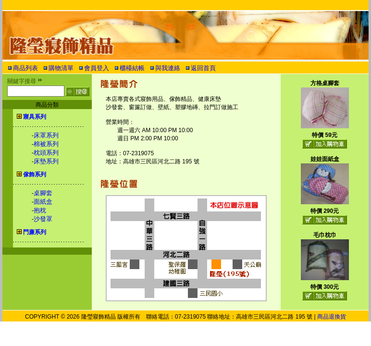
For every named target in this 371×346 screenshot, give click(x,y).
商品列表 (25, 68)
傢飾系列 (34, 174)
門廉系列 (34, 232)
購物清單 (61, 68)
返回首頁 (203, 68)
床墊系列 (46, 161)
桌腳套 (43, 193)
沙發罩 (43, 218)
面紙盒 (43, 201)
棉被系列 (46, 144)
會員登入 (96, 68)
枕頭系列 (46, 152)
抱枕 (40, 210)
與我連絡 (167, 68)
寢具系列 (34, 116)
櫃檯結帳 (132, 68)
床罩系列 (46, 135)
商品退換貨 (331, 316)
